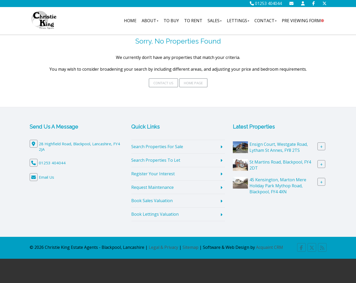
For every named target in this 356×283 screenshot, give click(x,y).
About (150, 20)
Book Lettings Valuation (155, 214)
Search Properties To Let (155, 160)
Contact (265, 20)
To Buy (171, 20)
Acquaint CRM (269, 247)
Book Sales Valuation (152, 200)
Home (130, 20)
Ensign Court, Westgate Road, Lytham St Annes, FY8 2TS (278, 147)
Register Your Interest (153, 174)
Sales (215, 20)
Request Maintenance (152, 187)
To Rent (193, 20)
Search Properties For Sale (157, 146)
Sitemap (190, 247)
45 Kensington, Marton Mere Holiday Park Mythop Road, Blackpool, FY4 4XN (277, 186)
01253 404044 (266, 3)
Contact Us (163, 83)
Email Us (46, 177)
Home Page (193, 83)
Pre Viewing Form (301, 20)
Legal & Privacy (163, 247)
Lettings (238, 20)
